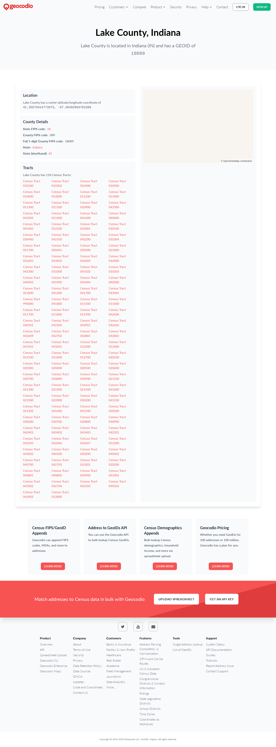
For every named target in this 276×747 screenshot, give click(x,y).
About (77, 644)
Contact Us (80, 692)
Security (176, 7)
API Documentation (219, 649)
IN (50, 153)
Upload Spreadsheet (176, 599)
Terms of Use (81, 649)
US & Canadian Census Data (150, 671)
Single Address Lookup (188, 644)
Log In (240, 7)
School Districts (150, 708)
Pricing (99, 7)
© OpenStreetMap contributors (236, 161)
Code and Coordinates (88, 687)
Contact (222, 7)
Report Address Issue (220, 666)
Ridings (144, 693)
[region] (198, 126)
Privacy (191, 7)
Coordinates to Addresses (149, 722)
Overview (46, 644)
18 (49, 129)
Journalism (113, 676)
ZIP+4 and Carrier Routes (151, 661)
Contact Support (217, 671)
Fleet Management (118, 671)
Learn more (53, 566)
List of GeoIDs (182, 649)
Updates (78, 682)
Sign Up (261, 7)
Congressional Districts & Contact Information (152, 683)
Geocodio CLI (49, 660)
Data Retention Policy (87, 666)
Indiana (37, 147)
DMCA (77, 676)
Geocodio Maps (50, 671)
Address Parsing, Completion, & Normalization (151, 648)
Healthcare (113, 655)
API (42, 649)
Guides (210, 655)
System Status (215, 644)
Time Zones (147, 714)
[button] (119, 7)
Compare (139, 7)
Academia (112, 666)
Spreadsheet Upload (53, 655)
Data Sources (82, 671)
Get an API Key (222, 599)
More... (111, 687)
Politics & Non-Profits (120, 649)
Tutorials (211, 660)
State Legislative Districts (150, 701)
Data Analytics (115, 682)
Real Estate (113, 660)
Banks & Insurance (118, 644)
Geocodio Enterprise (53, 666)
